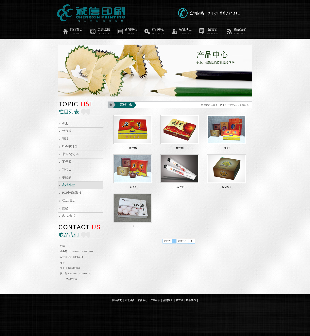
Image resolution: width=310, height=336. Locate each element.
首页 (222, 105)
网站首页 (72, 30)
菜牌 (65, 138)
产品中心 (154, 30)
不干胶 (67, 161)
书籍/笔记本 (70, 154)
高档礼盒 (68, 185)
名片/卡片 (69, 216)
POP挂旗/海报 (71, 192)
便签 (65, 208)
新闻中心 (127, 30)
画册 (65, 123)
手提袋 (67, 177)
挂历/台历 (69, 200)
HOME (76, 33)
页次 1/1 (182, 241)
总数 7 (167, 241)
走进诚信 (99, 30)
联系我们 (236, 30)
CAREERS (185, 33)
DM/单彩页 (70, 146)
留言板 (207, 30)
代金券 (67, 131)
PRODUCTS (158, 33)
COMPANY (103, 33)
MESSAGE (212, 33)
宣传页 (67, 169)
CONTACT (240, 33)
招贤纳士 (181, 30)
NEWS (131, 33)
